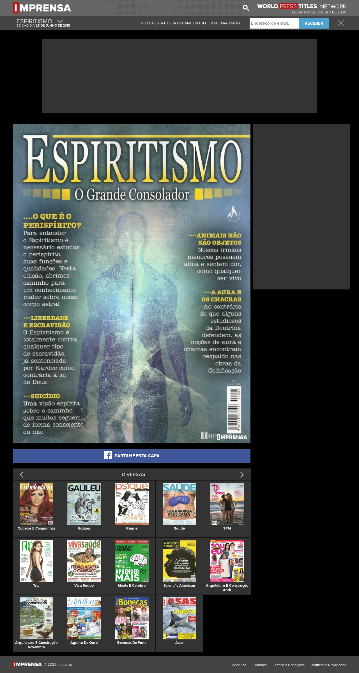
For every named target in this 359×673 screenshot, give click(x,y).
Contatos (259, 665)
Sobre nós (238, 665)
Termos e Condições (289, 665)
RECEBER (314, 23)
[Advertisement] (179, 75)
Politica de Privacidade (328, 665)
